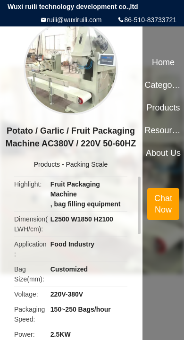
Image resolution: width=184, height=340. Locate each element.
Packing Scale (87, 164)
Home (163, 62)
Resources (163, 130)
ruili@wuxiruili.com (74, 20)
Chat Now (163, 204)
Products (47, 164)
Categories (163, 85)
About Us (163, 153)
